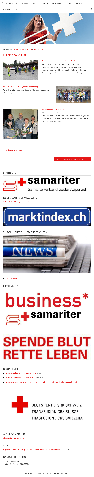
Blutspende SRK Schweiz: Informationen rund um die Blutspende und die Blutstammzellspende (42, 382)
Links (49, 474)
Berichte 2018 (38, 49)
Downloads (57, 3)
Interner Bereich (9, 9)
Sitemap (56, 474)
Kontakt (28, 474)
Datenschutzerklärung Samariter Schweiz (18, 202)
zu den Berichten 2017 (14, 150)
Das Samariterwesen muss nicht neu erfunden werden (62, 61)
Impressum (65, 474)
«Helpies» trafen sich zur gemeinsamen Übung (20, 86)
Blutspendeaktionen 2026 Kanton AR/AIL (21, 378)
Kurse (35, 3)
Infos (69, 3)
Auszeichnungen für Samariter (53, 109)
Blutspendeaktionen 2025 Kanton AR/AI (21, 373)
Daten (45, 3)
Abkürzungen (39, 474)
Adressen (25, 3)
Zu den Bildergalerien (14, 278)
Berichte (29, 49)
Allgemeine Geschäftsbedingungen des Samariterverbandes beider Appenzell (32, 450)
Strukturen (11, 3)
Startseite (16, 49)
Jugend (79, 3)
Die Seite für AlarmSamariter (14, 438)
